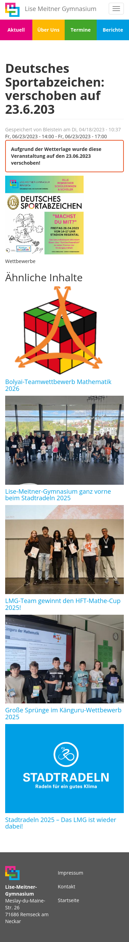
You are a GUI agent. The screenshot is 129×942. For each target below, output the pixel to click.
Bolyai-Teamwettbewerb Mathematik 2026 (58, 385)
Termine (80, 29)
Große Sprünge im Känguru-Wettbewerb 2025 (63, 713)
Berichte (113, 29)
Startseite (68, 900)
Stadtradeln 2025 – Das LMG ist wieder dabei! (60, 823)
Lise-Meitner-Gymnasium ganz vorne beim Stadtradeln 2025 (58, 494)
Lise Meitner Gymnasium (60, 8)
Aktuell (16, 29)
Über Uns (48, 29)
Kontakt (66, 886)
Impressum (70, 872)
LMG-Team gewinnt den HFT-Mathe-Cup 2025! (62, 604)
